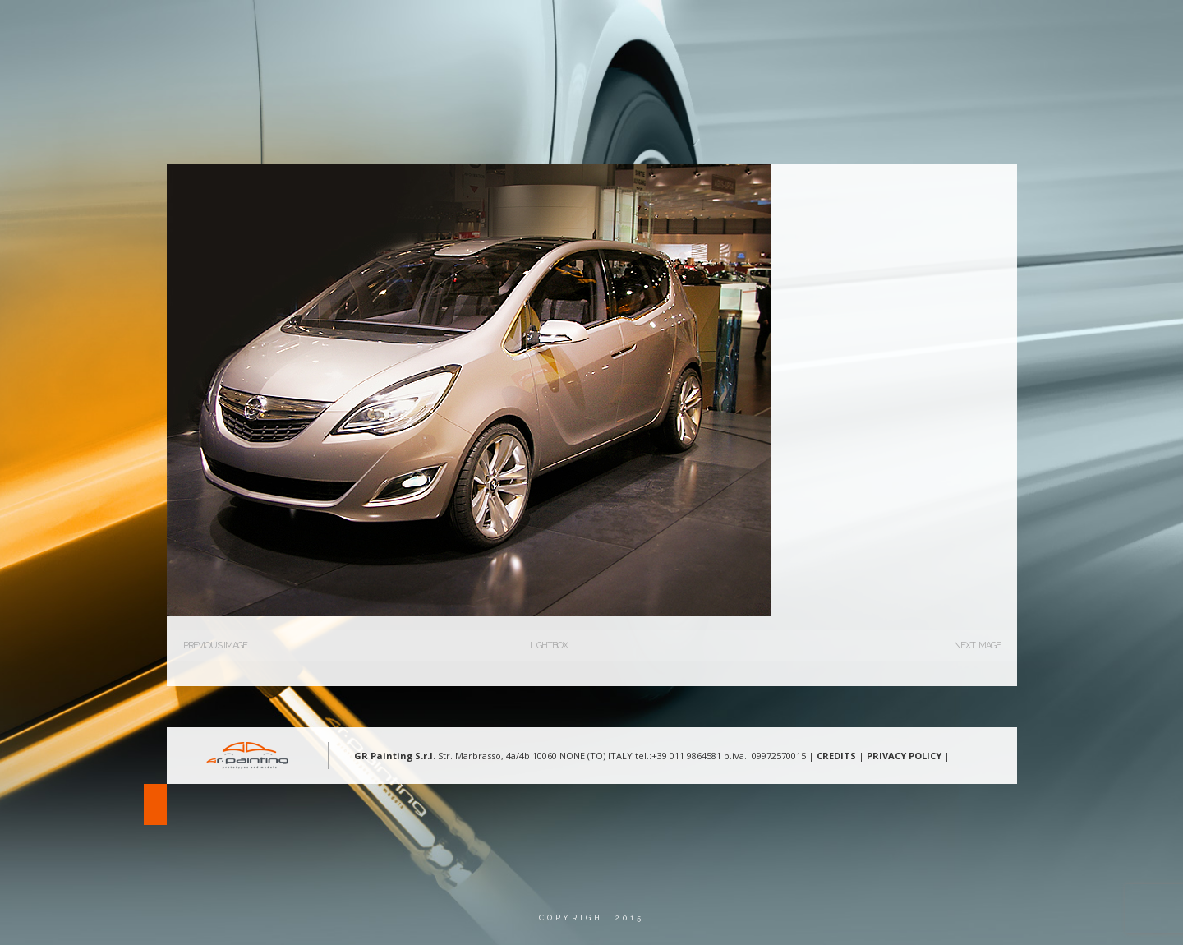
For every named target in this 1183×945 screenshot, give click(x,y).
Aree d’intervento (784, 28)
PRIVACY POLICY (904, 755)
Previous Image (215, 645)
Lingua (1050, 28)
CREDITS (836, 755)
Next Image (977, 645)
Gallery (890, 28)
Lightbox (549, 645)
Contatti (970, 28)
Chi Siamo (673, 28)
